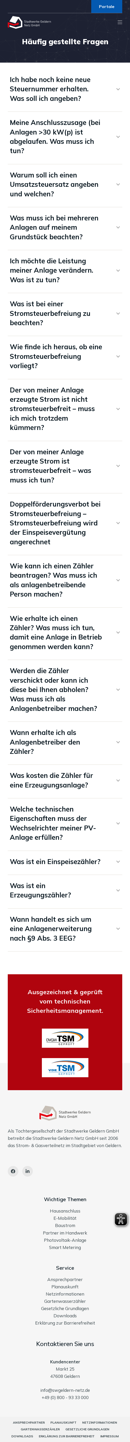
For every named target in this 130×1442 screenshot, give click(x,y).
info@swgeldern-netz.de (65, 1390)
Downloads (65, 1315)
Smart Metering (65, 1247)
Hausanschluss (65, 1211)
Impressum (109, 1436)
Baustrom (65, 1225)
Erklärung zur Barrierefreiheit (65, 1323)
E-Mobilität (65, 1218)
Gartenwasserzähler (65, 1301)
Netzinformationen (65, 1294)
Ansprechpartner (65, 1279)
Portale (106, 6)
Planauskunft (65, 1286)
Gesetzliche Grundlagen (65, 1308)
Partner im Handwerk (65, 1233)
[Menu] (120, 22)
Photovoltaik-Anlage (65, 1240)
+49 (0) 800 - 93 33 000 (65, 1397)
